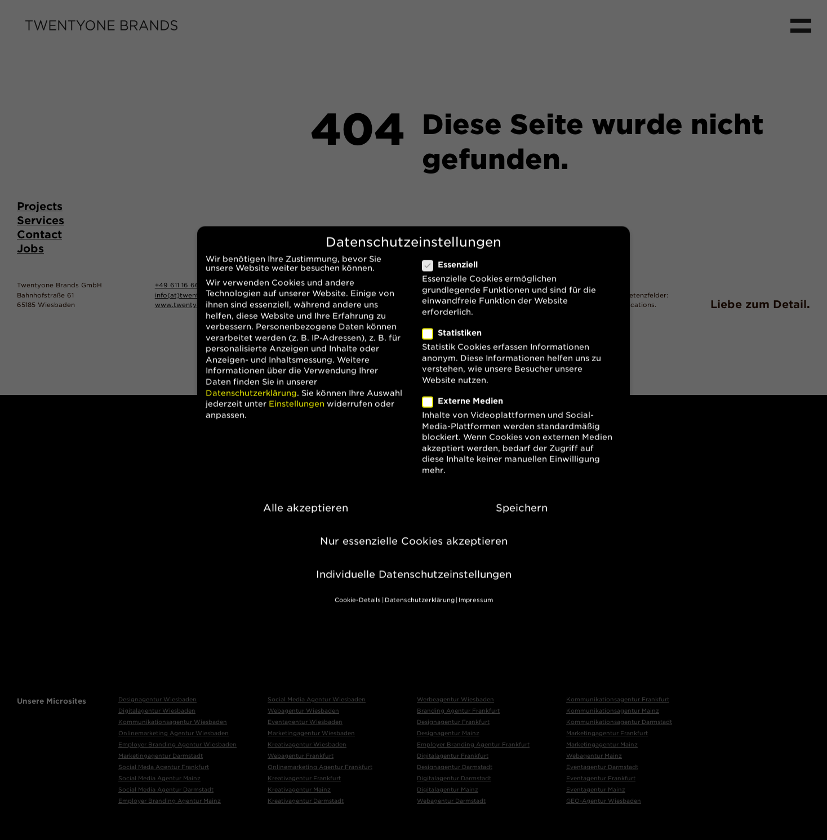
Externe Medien (467, 389)
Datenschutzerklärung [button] (420, 589)
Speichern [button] (522, 497)
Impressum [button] (476, 589)
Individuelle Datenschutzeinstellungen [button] (414, 563)
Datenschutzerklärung (251, 381)
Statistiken (456, 321)
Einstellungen (296, 392)
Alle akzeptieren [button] (305, 497)
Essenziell (454, 253)
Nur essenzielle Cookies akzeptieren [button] (414, 530)
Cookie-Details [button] (358, 589)
